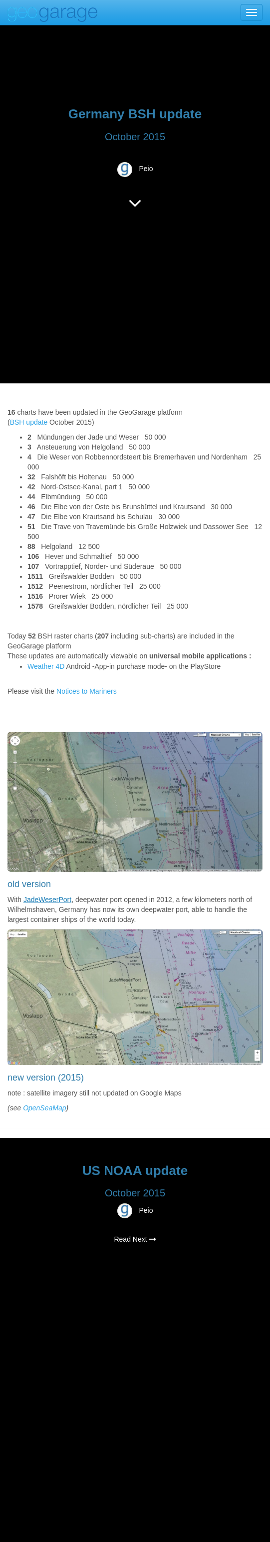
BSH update (29, 422)
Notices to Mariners (86, 691)
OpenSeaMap (44, 1108)
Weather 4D (45, 666)
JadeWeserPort (47, 900)
